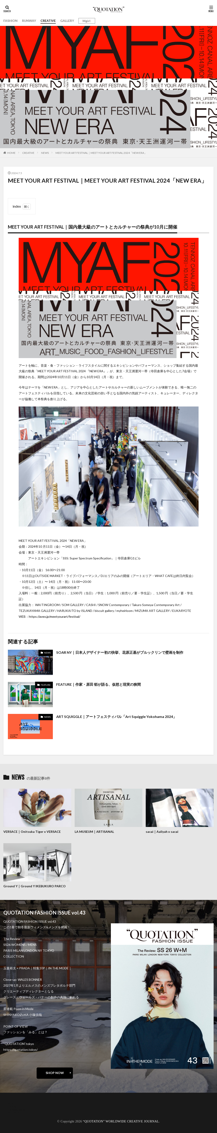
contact (13, 1106)
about (12, 1103)
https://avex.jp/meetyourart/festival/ (54, 616)
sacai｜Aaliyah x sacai (162, 831)
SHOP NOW (55, 1072)
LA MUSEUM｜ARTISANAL (94, 831)
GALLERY (67, 21)
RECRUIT (15, 1112)
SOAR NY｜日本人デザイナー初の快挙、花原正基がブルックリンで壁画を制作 (119, 652)
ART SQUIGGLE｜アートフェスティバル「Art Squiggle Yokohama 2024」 (116, 716)
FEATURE (46, 684)
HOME (11, 152)
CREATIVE (48, 21)
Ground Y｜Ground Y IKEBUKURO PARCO (34, 886)
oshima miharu (18, 1109)
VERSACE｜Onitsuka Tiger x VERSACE (32, 831)
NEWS (45, 152)
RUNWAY (29, 21)
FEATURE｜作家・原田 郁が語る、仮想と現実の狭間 (98, 684)
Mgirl (86, 21)
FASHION (10, 21)
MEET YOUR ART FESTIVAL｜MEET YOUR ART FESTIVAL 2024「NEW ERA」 (101, 152)
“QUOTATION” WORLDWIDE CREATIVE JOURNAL (121, 1121)
